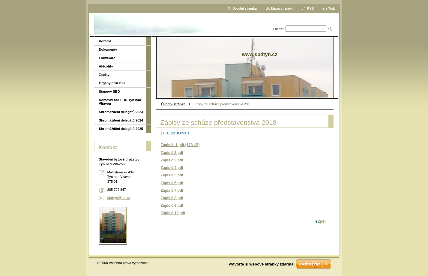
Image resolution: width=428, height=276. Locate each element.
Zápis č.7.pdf (172, 190)
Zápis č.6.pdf (172, 183)
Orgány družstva (112, 83)
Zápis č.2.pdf (172, 153)
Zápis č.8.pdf (172, 198)
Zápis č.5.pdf (172, 175)
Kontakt (105, 41)
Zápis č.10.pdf (173, 213)
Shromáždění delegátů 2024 (121, 120)
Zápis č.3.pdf (172, 160)
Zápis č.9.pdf (172, 205)
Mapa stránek (282, 8)
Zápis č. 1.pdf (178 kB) (180, 145)
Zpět (322, 221)
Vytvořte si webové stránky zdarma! (262, 264)
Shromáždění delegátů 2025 (121, 128)
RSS (310, 8)
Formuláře (107, 58)
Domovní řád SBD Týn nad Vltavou (120, 101)
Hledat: (279, 29)
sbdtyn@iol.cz (118, 198)
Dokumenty (108, 49)
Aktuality (106, 66)
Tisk (331, 8)
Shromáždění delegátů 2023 (121, 112)
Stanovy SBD (109, 91)
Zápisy (104, 74)
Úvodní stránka (173, 104)
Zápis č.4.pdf (172, 168)
